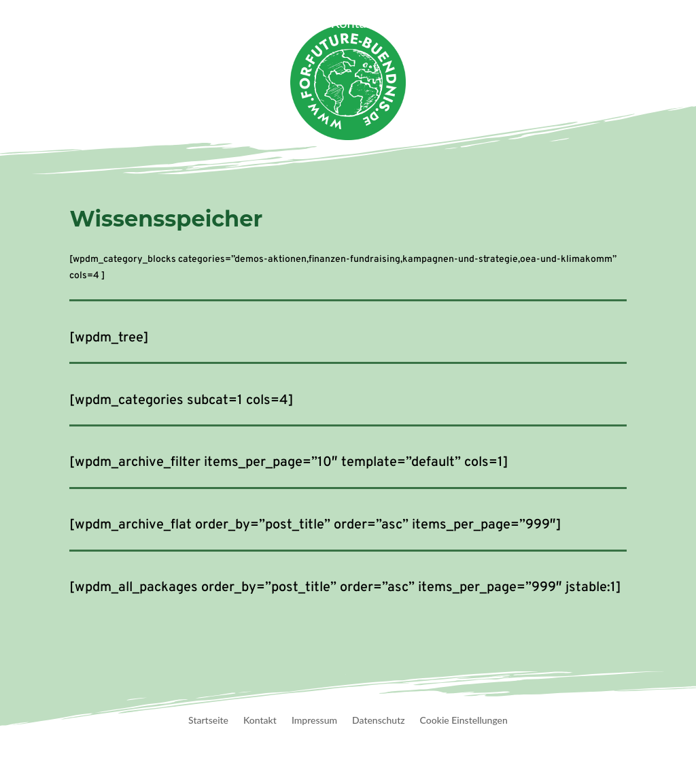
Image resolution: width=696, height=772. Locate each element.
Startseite (97, 24)
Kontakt (355, 24)
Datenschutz (378, 721)
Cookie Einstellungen (464, 721)
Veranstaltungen (190, 24)
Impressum (314, 721)
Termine (292, 24)
